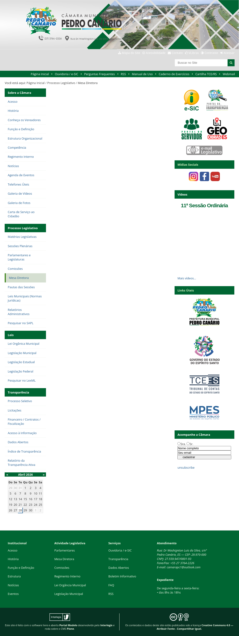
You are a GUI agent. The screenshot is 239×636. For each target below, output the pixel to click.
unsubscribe (185, 467)
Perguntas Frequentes (99, 74)
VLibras (194, 53)
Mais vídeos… (186, 278)
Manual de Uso (142, 74)
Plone (70, 628)
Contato (177, 53)
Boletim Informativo (122, 576)
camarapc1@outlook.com (183, 567)
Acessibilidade (155, 53)
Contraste (211, 53)
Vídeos (182, 194)
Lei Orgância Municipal (70, 585)
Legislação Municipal (68, 594)
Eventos (13, 594)
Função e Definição (21, 568)
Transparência (18, 392)
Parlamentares (64, 550)
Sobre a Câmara (19, 93)
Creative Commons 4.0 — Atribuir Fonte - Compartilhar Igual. (195, 626)
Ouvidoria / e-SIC (66, 74)
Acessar (229, 53)
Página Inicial (40, 74)
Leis (11, 335)
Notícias (13, 585)
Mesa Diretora (64, 559)
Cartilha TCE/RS (206, 74)
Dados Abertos (118, 568)
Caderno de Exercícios (174, 74)
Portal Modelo (68, 625)
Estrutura (14, 576)
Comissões (61, 568)
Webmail (229, 74)
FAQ (111, 585)
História (13, 559)
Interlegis (106, 625)
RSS (123, 74)
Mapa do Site (131, 53)
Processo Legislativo (61, 83)
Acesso (12, 550)
